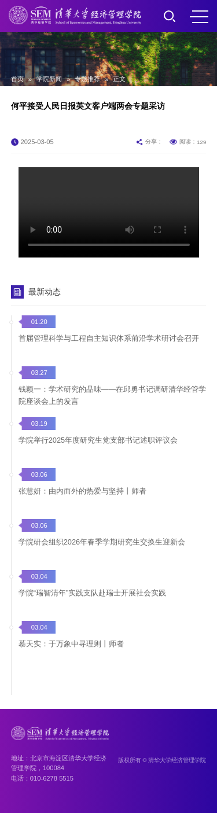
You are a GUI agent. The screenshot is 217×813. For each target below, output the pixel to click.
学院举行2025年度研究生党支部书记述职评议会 (98, 440)
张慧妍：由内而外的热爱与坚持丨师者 (82, 491)
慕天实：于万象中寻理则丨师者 (71, 643)
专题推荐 (87, 78)
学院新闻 (49, 78)
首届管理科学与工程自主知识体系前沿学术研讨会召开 (109, 338)
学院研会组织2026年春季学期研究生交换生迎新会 (102, 542)
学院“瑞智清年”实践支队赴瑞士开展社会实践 (93, 592)
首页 (17, 78)
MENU (199, 16)
